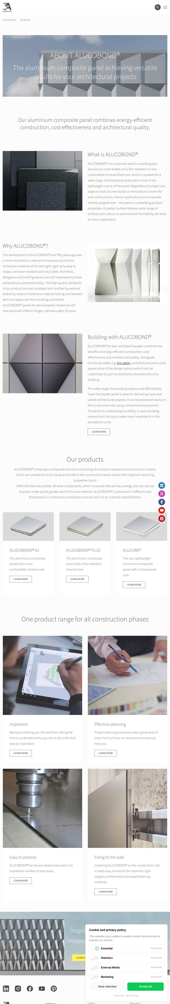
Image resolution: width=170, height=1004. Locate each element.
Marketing (107, 977)
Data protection (132, 995)
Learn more (99, 432)
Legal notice (119, 995)
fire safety (123, 363)
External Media (110, 967)
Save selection (107, 986)
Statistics (107, 957)
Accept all (145, 986)
